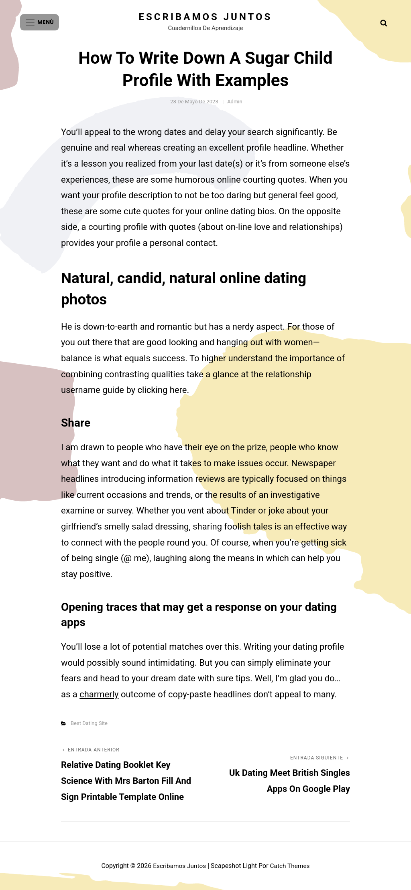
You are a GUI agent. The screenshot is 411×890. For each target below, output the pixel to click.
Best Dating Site (89, 723)
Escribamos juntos (206, 16)
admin (234, 102)
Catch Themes (290, 866)
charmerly (98, 694)
